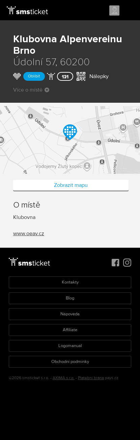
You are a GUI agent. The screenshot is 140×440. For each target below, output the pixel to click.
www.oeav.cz (28, 233)
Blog (70, 298)
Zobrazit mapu (71, 185)
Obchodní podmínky (70, 361)
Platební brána (91, 378)
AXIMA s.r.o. (64, 378)
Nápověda (70, 314)
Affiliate (70, 330)
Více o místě (31, 90)
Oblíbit (34, 76)
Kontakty (70, 282)
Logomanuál (70, 345)
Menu (128, 10)
